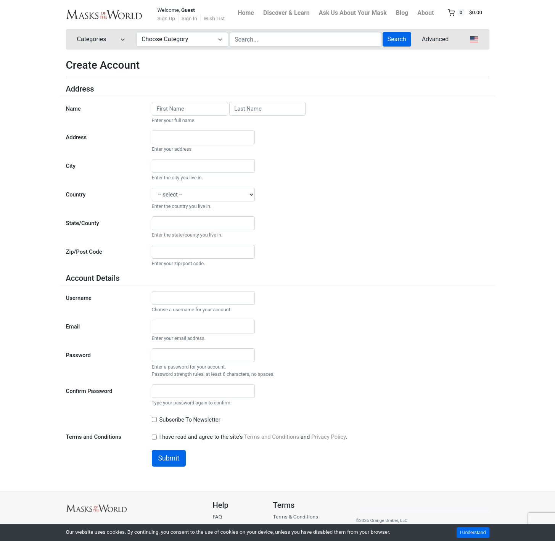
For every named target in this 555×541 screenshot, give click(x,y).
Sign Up (166, 18)
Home (246, 12)
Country (76, 194)
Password (78, 355)
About (425, 12)
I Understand (473, 532)
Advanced (435, 39)
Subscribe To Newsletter (190, 419)
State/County (82, 223)
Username (79, 298)
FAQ (217, 517)
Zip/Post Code (84, 251)
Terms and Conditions (93, 436)
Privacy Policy (328, 436)
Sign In (189, 18)
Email (73, 326)
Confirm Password (89, 391)
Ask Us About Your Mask (353, 12)
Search (397, 39)
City (71, 166)
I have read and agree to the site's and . (254, 436)
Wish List (214, 18)
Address (76, 137)
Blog (402, 12)
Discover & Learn (286, 12)
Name (73, 108)
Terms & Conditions (295, 517)
